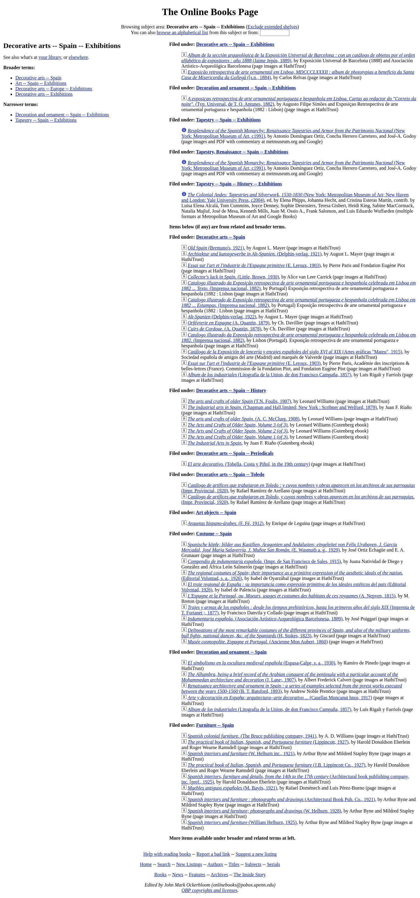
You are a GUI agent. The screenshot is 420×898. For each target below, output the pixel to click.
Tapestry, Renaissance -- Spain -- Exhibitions (242, 151)
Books (160, 874)
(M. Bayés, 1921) (232, 787)
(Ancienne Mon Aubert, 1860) (258, 641)
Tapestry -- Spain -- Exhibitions (45, 120)
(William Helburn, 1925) (242, 822)
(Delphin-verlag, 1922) (222, 316)
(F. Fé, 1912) (225, 523)
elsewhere (78, 57)
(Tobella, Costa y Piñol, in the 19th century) (249, 464)
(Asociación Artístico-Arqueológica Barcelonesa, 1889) (265, 618)
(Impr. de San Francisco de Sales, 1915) (264, 561)
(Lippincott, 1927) (268, 742)
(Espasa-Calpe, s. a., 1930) (261, 662)
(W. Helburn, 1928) (264, 810)
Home (146, 864)
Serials (273, 864)
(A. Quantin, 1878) (224, 328)
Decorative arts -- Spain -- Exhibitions (235, 44)
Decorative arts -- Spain (38, 77)
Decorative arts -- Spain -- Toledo (230, 474)
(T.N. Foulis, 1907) (239, 401)
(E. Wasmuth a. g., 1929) (289, 547)
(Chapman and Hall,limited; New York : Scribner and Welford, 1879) (282, 407)
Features (197, 874)
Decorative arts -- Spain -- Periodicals (234, 453)
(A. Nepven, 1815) (292, 595)
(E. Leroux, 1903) (254, 265)
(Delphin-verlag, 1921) (254, 253)
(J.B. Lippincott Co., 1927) (276, 765)
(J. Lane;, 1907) (289, 677)
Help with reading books (167, 854)
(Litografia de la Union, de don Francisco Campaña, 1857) (269, 374)
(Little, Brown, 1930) (233, 276)
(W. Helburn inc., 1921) (241, 753)
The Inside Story (250, 874)
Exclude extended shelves (272, 26)
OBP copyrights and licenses (209, 890)
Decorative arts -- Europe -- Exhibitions (53, 88)
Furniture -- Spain (215, 725)
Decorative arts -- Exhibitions (44, 94)
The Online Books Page (210, 11)
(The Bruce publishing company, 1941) (252, 736)
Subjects (253, 864)
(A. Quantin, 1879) (228, 322)
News (177, 874)
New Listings (189, 864)
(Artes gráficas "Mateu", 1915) (295, 351)
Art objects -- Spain (216, 512)
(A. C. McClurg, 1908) (243, 418)
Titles (233, 864)
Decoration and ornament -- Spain (231, 652)
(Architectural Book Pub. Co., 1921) (281, 799)
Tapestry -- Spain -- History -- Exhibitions (239, 183)
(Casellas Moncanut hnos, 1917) (280, 697)
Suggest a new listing (256, 854)
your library (50, 57)
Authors (215, 864)
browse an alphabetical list (182, 32)
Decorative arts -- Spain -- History (231, 390)
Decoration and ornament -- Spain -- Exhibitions (62, 114)
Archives (219, 874)
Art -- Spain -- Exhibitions (40, 83)
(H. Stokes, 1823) (295, 633)
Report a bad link (213, 854)
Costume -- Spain (214, 533)
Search (164, 864)
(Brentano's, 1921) (216, 247)
